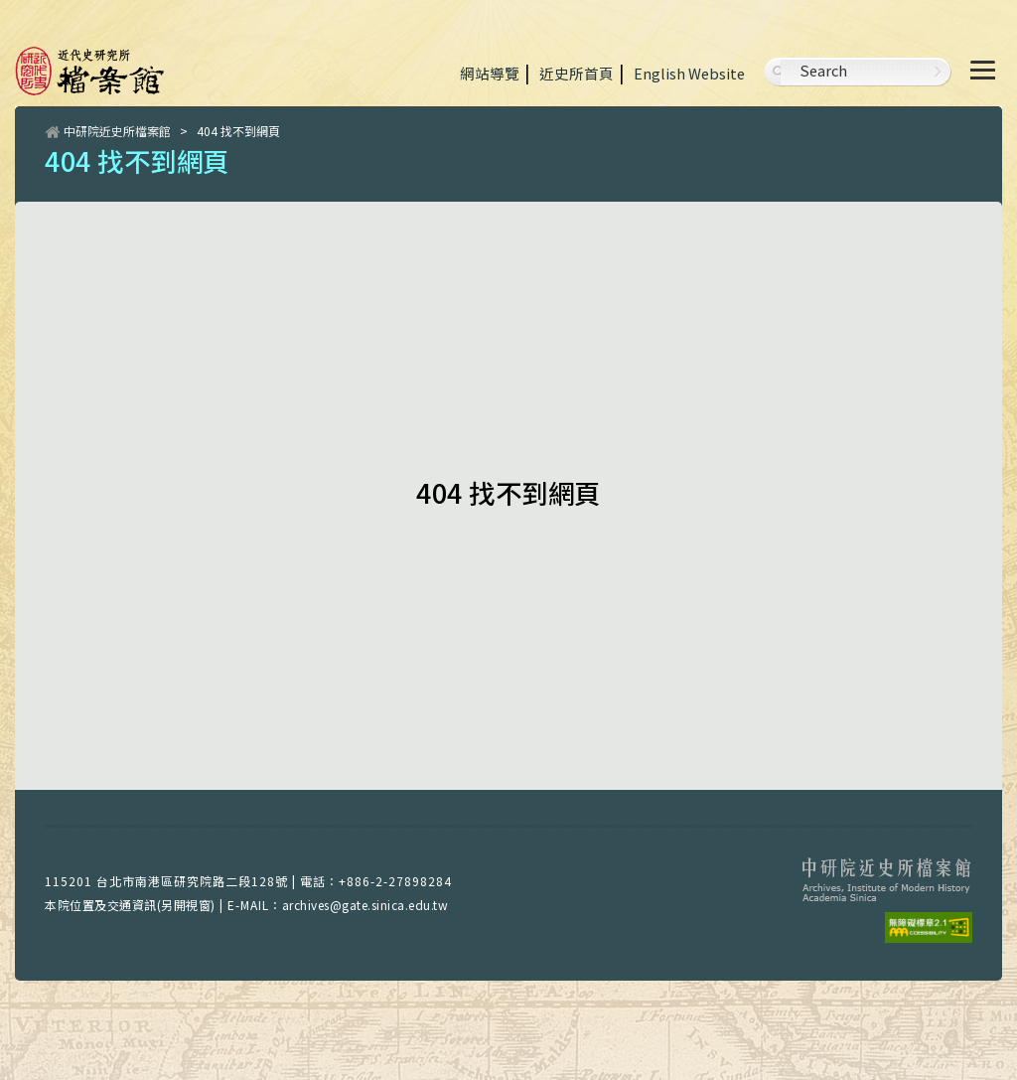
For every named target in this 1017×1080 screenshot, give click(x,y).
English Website (689, 73)
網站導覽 (489, 73)
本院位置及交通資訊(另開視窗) (130, 904)
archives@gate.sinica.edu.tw (365, 904)
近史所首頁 (576, 73)
